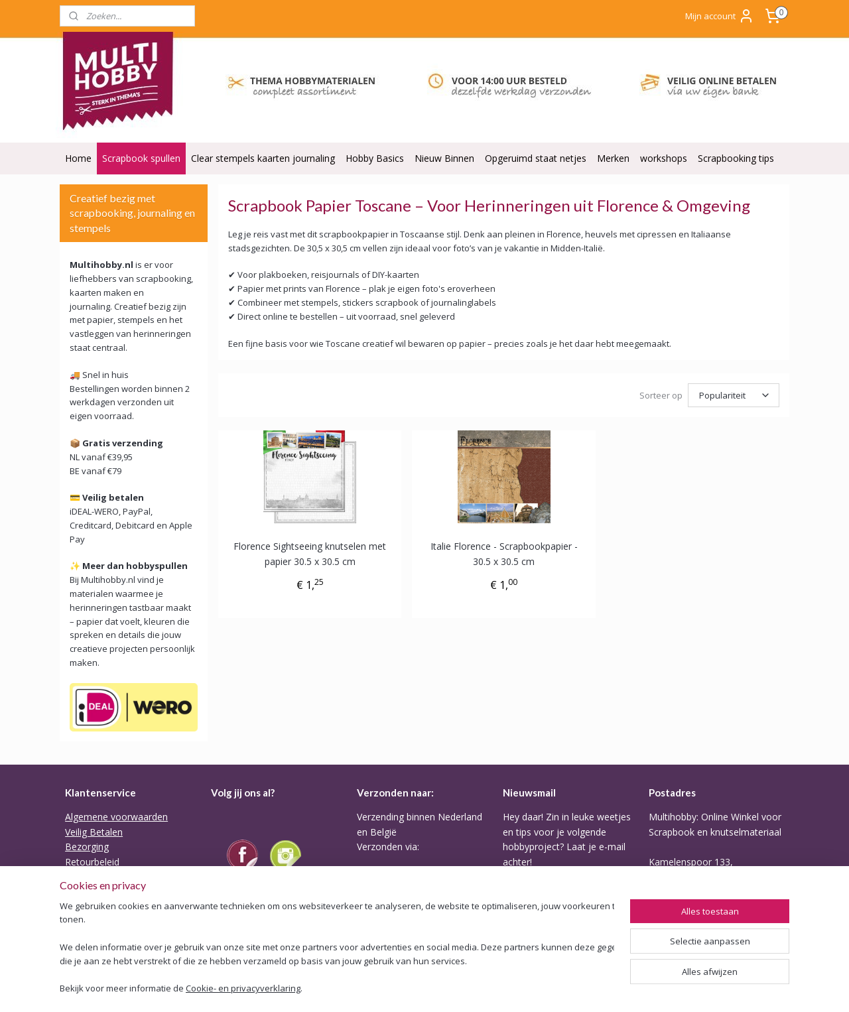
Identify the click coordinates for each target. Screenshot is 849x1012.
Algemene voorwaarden (116, 816)
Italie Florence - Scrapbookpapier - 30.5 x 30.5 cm (504, 553)
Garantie (83, 876)
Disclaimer (87, 936)
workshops (663, 158)
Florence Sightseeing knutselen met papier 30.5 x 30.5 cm (309, 553)
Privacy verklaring (102, 906)
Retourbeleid (92, 861)
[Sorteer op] (733, 395)
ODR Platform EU (103, 921)
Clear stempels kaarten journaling (263, 158)
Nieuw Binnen (444, 158)
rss (463, 988)
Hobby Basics (375, 158)
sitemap (435, 988)
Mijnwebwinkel (629, 988)
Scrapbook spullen (141, 158)
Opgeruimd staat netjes (535, 158)
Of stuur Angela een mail (702, 936)
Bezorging (87, 846)
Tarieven (375, 928)
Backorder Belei (99, 891)
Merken (613, 158)
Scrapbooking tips (736, 158)
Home (78, 158)
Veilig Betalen (94, 832)
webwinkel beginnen (513, 988)
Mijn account (719, 16)
